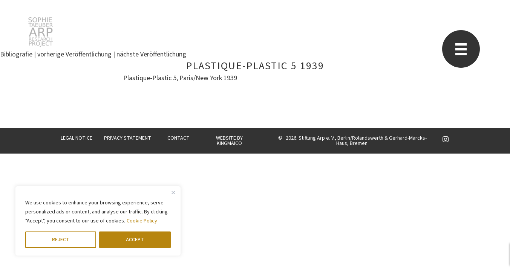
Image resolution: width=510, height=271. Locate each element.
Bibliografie (16, 54)
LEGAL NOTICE (76, 138)
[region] (98, 221)
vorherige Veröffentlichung (74, 54)
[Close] (173, 192)
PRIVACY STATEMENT (127, 138)
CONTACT (178, 138)
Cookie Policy (142, 221)
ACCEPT (135, 240)
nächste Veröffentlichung (151, 54)
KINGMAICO (229, 143)
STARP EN (40, 32)
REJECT (60, 240)
